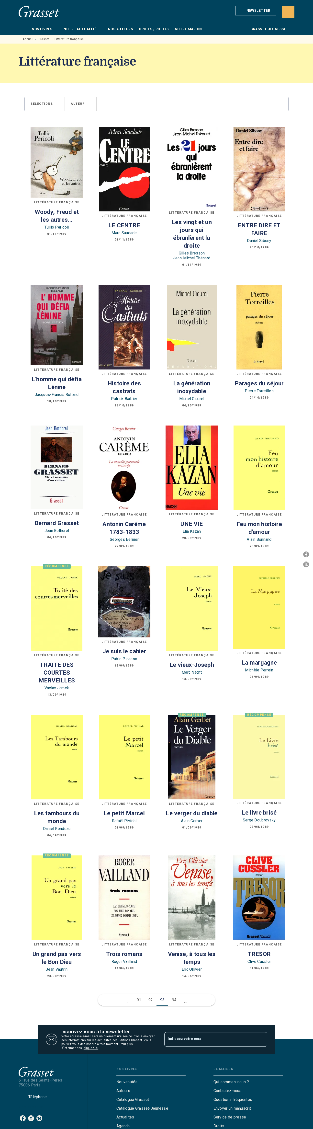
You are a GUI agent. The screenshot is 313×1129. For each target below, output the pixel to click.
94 (174, 1000)
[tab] (24, 29)
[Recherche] (288, 12)
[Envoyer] (261, 1039)
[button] (255, 10)
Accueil (27, 39)
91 (139, 1000)
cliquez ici (91, 1048)
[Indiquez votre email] (209, 1039)
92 (150, 1000)
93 (162, 1000)
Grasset (44, 39)
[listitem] (23, 1118)
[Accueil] (39, 11)
